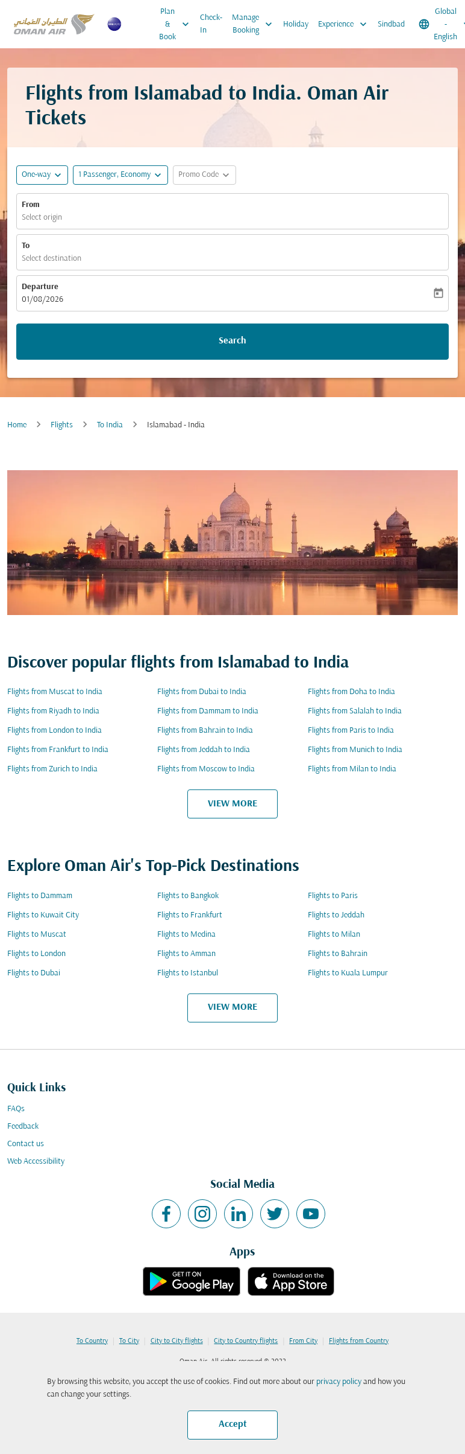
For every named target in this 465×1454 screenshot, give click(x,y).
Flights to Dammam (39, 896)
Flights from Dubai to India (201, 692)
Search (232, 341)
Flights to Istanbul (187, 973)
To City (129, 1341)
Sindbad (391, 24)
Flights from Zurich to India (52, 769)
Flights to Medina (186, 934)
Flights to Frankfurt (189, 915)
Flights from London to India (54, 730)
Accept (233, 1424)
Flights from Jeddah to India (203, 749)
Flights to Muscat (36, 934)
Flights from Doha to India (351, 692)
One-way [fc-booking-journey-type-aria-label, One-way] (36, 174)
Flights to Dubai (33, 973)
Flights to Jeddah (336, 915)
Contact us (25, 1144)
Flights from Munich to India (355, 749)
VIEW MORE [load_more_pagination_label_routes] (232, 804)
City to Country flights (246, 1341)
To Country (92, 1341)
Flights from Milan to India (352, 769)
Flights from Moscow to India (206, 769)
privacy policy (338, 1381)
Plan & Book (177, 24)
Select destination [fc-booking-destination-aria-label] (51, 258)
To (26, 245)
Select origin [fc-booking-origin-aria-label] (42, 217)
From (31, 204)
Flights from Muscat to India (54, 692)
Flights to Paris (333, 896)
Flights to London (36, 953)
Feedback (23, 1126)
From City (303, 1341)
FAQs (16, 1109)
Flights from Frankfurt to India (57, 749)
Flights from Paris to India (351, 730)
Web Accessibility (35, 1161)
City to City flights (177, 1341)
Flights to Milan (334, 934)
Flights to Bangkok (188, 896)
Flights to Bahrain (337, 953)
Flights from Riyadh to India (53, 711)
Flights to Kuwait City (43, 915)
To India (110, 425)
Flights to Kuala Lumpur (348, 973)
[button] (120, 175)
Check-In (211, 24)
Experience (345, 24)
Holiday (295, 24)
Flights (62, 425)
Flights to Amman (186, 953)
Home (17, 425)
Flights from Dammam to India (207, 711)
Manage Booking (255, 24)
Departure (40, 287)
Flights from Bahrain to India (205, 730)
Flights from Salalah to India (355, 711)
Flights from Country (359, 1341)
